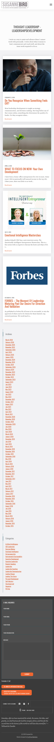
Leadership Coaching (12, 569)
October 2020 (10, 422)
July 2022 (8, 394)
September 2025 (10, 350)
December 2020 (10, 417)
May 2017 (8, 484)
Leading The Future (11, 576)
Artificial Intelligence (12, 544)
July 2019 (8, 441)
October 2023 (10, 377)
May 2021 (8, 409)
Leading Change (10, 574)
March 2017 (9, 489)
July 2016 (8, 508)
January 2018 (9, 469)
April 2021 (9, 412)
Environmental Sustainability (14, 556)
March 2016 (9, 516)
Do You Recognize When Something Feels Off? (26, 102)
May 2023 (8, 389)
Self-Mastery (9, 581)
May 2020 (8, 429)
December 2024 (10, 360)
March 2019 (9, 446)
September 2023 (10, 379)
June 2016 (8, 511)
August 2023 (9, 382)
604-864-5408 (30, 710)
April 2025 (9, 352)
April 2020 (9, 432)
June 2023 (9, 387)
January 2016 (9, 521)
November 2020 (10, 419)
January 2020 (10, 436)
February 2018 (10, 466)
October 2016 (10, 501)
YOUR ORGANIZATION (9, 633)
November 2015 (10, 523)
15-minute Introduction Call (13, 687)
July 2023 (8, 384)
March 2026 (9, 340)
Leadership (9, 566)
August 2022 (9, 392)
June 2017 (8, 481)
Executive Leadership (12, 561)
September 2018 (10, 456)
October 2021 (10, 402)
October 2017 (9, 476)
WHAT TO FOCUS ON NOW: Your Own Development (24, 170)
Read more (8, 119)
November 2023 (10, 374)
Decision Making (10, 549)
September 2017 (10, 479)
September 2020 (10, 424)
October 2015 (10, 526)
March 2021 (9, 414)
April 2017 (9, 486)
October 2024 (10, 365)
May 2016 (8, 513)
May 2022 (8, 397)
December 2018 (10, 449)
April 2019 (9, 444)
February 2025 (10, 355)
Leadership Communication (13, 571)
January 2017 (9, 494)
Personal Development (12, 579)
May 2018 (8, 459)
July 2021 (8, 407)
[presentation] (17, 667)
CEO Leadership (10, 547)
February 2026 (10, 342)
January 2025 (9, 357)
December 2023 (10, 372)
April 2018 (9, 461)
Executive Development (12, 559)
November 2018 (10, 451)
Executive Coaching (16, 692)
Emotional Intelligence (12, 551)
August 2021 (9, 404)
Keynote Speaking (11, 564)
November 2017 (10, 474)
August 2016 (9, 506)
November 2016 (10, 498)
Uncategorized (10, 584)
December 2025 (10, 345)
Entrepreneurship (10, 554)
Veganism (8, 586)
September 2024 (10, 367)
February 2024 (10, 369)
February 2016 (10, 518)
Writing (8, 589)
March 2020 (9, 434)
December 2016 (10, 496)
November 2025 (10, 347)
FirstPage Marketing (32, 737)
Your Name (6, 608)
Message (5, 640)
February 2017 (10, 491)
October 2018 (10, 454)
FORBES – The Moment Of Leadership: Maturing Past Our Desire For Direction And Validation (25, 303)
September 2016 (10, 503)
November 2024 (10, 362)
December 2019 (10, 439)
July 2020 (8, 427)
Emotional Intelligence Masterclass (23, 235)
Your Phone (6, 625)
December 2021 (10, 399)
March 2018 (9, 464)
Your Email (6, 616)
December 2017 (10, 471)
